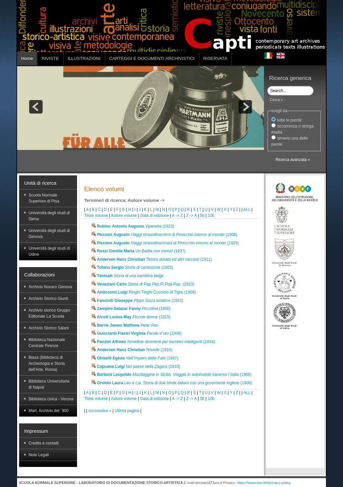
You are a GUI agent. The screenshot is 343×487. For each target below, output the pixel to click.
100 (211, 215)
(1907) (134, 358)
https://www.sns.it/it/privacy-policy (264, 483)
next (245, 107)
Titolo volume (96, 215)
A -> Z (177, 215)
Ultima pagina (127, 410)
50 (202, 215)
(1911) (151, 259)
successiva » (100, 410)
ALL (247, 209)
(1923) (132, 226)
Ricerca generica (290, 78)
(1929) (164, 243)
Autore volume (124, 215)
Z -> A (192, 215)
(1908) (163, 234)
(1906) (136, 333)
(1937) (137, 251)
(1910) (136, 300)
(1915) (130, 317)
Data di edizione (154, 215)
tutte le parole (289, 120)
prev (36, 107)
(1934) (152, 341)
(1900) (130, 308)
